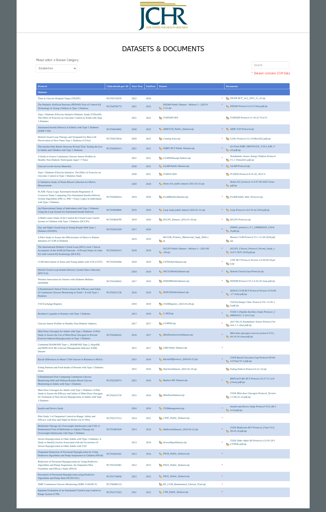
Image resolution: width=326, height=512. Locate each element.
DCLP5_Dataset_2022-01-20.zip (180, 219)
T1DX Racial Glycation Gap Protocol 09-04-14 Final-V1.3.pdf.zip (252, 359)
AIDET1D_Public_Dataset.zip (178, 129)
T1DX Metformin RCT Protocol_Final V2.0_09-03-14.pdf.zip (252, 429)
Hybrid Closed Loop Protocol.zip (247, 271)
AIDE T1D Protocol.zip (242, 129)
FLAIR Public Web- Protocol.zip (246, 196)
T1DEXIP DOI (170, 117)
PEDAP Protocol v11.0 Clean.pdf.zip (248, 106)
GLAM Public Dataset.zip (176, 166)
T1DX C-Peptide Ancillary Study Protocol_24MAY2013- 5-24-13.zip (252, 313)
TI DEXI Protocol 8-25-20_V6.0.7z (248, 174)
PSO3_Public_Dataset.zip (176, 465)
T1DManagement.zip (173, 408)
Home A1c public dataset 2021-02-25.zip (183, 183)
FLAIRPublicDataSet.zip (175, 196)
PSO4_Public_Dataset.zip (176, 453)
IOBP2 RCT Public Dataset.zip (178, 148)
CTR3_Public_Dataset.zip (176, 417)
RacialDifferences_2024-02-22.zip (180, 359)
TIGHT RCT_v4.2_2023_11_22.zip (247, 98)
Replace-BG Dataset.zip (175, 380)
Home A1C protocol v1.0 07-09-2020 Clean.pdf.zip (252, 183)
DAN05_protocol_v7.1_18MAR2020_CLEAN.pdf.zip (252, 229)
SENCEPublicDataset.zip (176, 292)
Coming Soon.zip (171, 138)
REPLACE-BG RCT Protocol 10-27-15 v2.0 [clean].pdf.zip (252, 380)
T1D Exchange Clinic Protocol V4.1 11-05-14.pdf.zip (252, 304)
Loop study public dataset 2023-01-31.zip (184, 209)
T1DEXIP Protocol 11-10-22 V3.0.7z (248, 117)
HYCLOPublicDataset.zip (176, 271)
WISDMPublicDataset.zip (176, 281)
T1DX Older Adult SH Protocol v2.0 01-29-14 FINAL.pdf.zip (252, 442)
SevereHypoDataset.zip (175, 442)
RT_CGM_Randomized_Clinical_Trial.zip (184, 484)
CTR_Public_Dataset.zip (175, 492)
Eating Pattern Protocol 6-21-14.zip (248, 369)
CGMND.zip (169, 323)
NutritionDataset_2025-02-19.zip (180, 369)
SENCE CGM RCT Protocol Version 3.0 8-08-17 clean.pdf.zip (253, 292)
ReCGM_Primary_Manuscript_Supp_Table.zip (186, 239)
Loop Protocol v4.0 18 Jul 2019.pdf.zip (249, 209)
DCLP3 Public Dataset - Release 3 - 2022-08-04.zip (186, 250)
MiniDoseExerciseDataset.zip (178, 334)
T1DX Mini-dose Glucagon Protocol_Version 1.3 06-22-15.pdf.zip (253, 395)
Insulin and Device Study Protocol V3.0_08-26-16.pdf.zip (253, 408)
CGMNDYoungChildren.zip (177, 158)
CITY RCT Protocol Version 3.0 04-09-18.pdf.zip (252, 262)
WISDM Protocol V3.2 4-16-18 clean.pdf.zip (252, 281)
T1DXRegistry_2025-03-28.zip (178, 303)
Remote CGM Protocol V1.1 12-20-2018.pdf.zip (252, 239)
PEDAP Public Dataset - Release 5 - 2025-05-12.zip (185, 106)
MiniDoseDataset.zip (173, 395)
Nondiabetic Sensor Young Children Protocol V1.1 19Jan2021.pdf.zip (253, 158)
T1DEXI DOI (170, 174)
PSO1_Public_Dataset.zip (176, 476)
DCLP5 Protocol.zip (240, 219)
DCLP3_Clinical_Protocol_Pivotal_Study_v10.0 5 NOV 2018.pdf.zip (252, 250)
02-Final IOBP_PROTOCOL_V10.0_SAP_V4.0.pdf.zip (252, 148)
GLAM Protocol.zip (240, 166)
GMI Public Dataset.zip (175, 347)
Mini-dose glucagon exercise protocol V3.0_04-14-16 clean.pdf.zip (252, 335)
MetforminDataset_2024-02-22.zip (180, 429)
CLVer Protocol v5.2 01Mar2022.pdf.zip (250, 138)
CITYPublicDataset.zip (174, 261)
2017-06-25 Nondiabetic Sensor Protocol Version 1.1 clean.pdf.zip (253, 323)
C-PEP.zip (168, 313)
